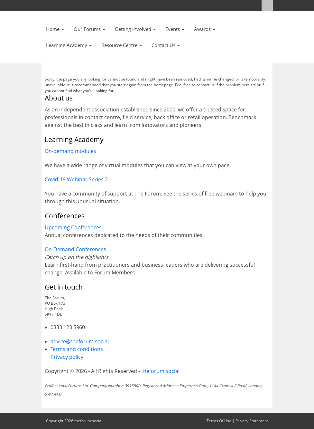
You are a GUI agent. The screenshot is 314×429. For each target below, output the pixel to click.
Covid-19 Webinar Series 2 (76, 179)
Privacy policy (67, 356)
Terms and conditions (77, 349)
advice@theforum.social (80, 341)
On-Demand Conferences (75, 249)
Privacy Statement (252, 421)
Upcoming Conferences (73, 227)
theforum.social (160, 371)
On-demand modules (70, 151)
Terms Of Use (219, 421)
